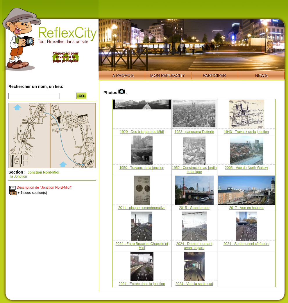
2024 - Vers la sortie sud (194, 284)
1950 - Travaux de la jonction (141, 168)
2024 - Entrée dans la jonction (142, 284)
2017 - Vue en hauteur (246, 208)
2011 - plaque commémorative (141, 208)
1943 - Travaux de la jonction (246, 132)
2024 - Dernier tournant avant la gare (194, 246)
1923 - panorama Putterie (194, 132)
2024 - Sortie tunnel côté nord (246, 244)
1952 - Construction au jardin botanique (194, 170)
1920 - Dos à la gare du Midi (142, 132)
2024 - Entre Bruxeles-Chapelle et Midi (142, 246)
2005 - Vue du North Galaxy (246, 168)
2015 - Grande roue (194, 208)
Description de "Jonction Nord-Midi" (44, 187)
